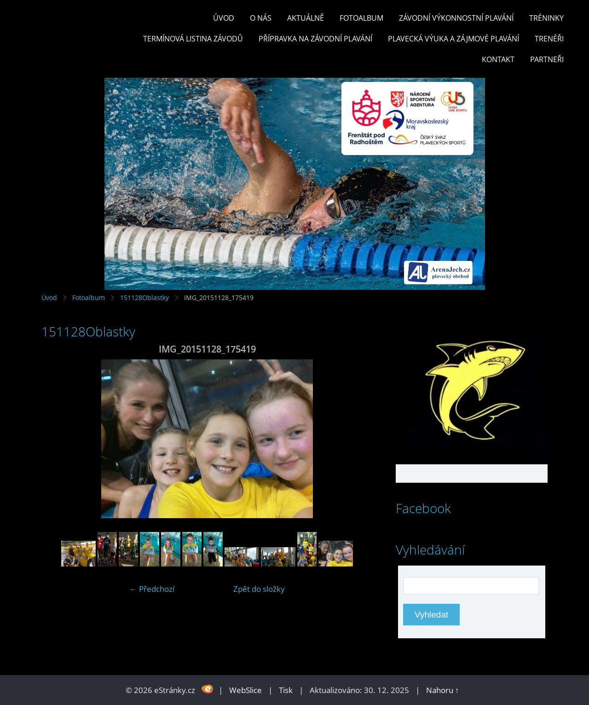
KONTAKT (498, 59)
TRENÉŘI (549, 39)
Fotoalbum (361, 18)
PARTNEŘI (547, 59)
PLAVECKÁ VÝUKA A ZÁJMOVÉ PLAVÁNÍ (453, 39)
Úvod (223, 18)
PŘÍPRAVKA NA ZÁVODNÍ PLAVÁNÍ (315, 39)
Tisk (286, 690)
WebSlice (245, 690)
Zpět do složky (259, 589)
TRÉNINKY (546, 18)
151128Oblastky (144, 297)
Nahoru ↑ (442, 690)
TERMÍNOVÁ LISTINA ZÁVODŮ (193, 39)
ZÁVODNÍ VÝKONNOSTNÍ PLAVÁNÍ (456, 18)
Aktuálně (305, 18)
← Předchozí (151, 589)
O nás (260, 18)
